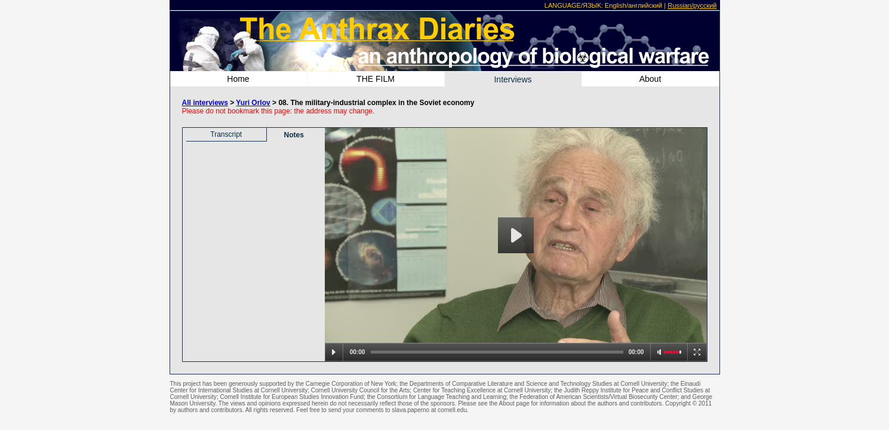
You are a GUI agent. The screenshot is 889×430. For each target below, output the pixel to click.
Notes (294, 135)
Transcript (226, 134)
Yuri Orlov (253, 103)
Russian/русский (691, 5)
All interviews (205, 103)
